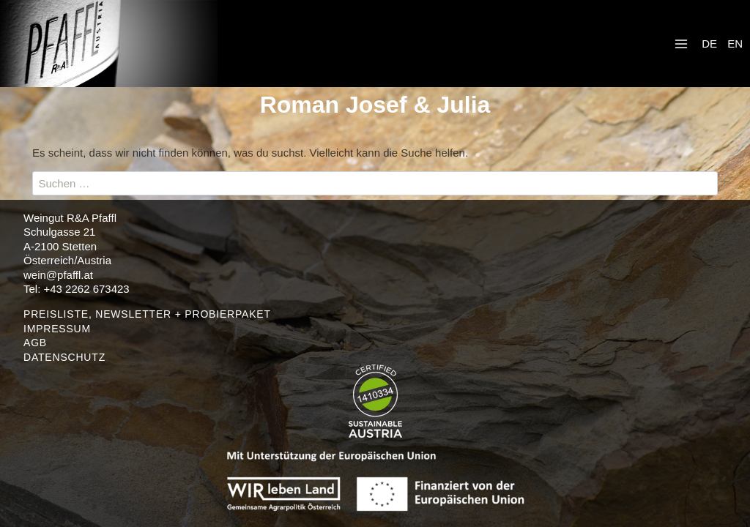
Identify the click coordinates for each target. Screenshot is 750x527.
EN (735, 43)
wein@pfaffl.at (58, 275)
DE (709, 43)
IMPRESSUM (57, 328)
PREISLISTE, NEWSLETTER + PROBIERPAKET (147, 314)
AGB (35, 342)
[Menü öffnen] (681, 43)
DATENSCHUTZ (64, 357)
